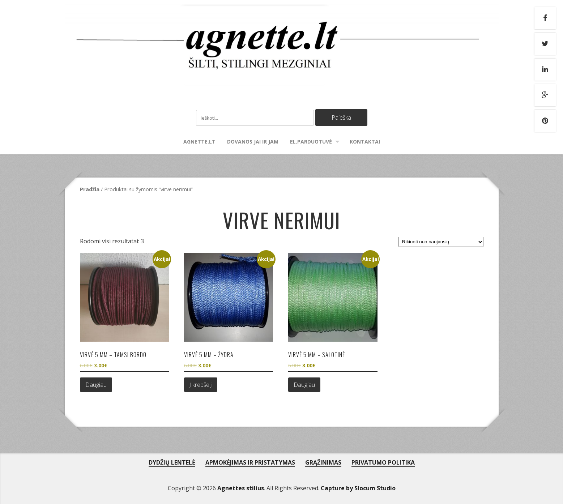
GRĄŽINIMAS (323, 462)
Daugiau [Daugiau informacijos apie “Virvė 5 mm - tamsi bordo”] (96, 385)
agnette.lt (199, 141)
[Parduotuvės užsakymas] (440, 242)
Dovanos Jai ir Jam (252, 141)
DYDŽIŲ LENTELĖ (172, 462)
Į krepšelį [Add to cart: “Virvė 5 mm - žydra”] (200, 385)
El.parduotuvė (311, 141)
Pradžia (89, 189)
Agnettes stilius (240, 488)
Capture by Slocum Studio (358, 488)
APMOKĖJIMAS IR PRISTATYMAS (250, 462)
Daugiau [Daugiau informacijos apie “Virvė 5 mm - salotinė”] (304, 385)
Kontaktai (365, 141)
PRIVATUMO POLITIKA (383, 462)
